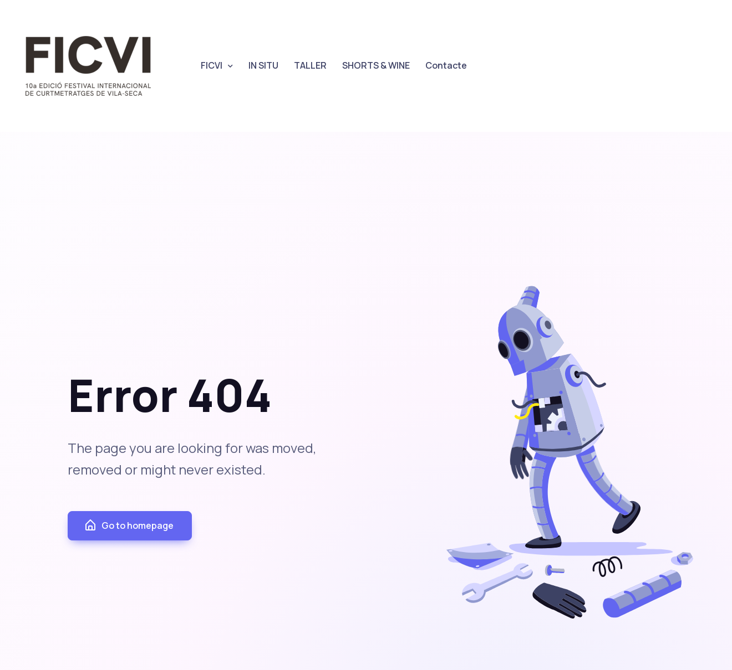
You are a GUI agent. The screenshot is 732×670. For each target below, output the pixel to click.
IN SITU (263, 65)
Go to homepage (129, 525)
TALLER (310, 65)
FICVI (211, 65)
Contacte (446, 65)
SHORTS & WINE (376, 65)
